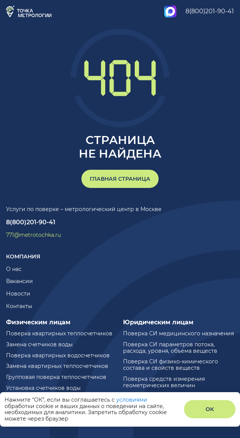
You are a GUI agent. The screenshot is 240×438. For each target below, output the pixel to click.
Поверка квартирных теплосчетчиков (59, 333)
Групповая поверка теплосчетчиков (56, 377)
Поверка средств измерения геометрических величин (164, 382)
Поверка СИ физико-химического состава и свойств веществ (170, 364)
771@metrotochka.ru (33, 235)
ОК (210, 409)
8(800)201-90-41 (209, 11)
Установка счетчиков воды (43, 388)
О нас (14, 269)
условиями (131, 399)
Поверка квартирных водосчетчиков (58, 355)
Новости (18, 293)
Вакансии (19, 281)
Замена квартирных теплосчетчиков (57, 366)
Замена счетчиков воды (39, 344)
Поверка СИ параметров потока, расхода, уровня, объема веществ (170, 347)
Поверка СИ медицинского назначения (178, 333)
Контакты (19, 306)
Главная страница (120, 178)
